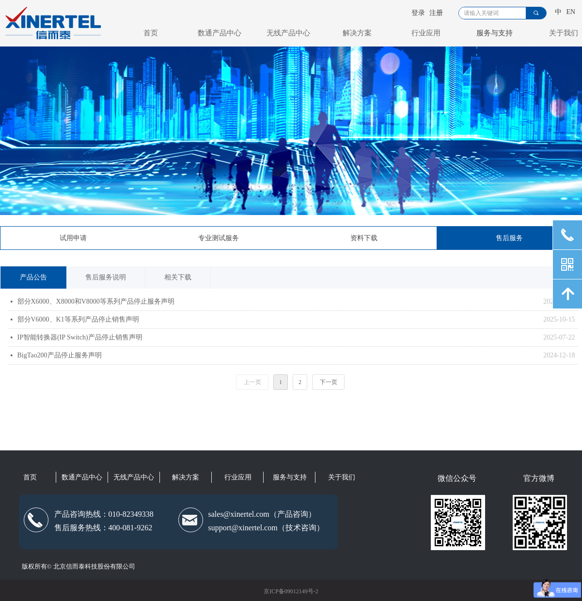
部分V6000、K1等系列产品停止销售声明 (78, 319)
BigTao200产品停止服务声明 (59, 355)
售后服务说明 (105, 277)
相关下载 (177, 277)
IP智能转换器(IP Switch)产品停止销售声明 (79, 337)
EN (571, 11)
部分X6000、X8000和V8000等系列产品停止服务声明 (95, 301)
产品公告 (33, 277)
